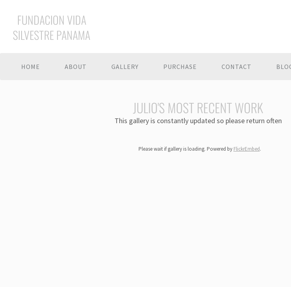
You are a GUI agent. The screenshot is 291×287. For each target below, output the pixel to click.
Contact (236, 67)
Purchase (180, 67)
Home (30, 67)
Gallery (125, 67)
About (76, 67)
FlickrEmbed (247, 148)
